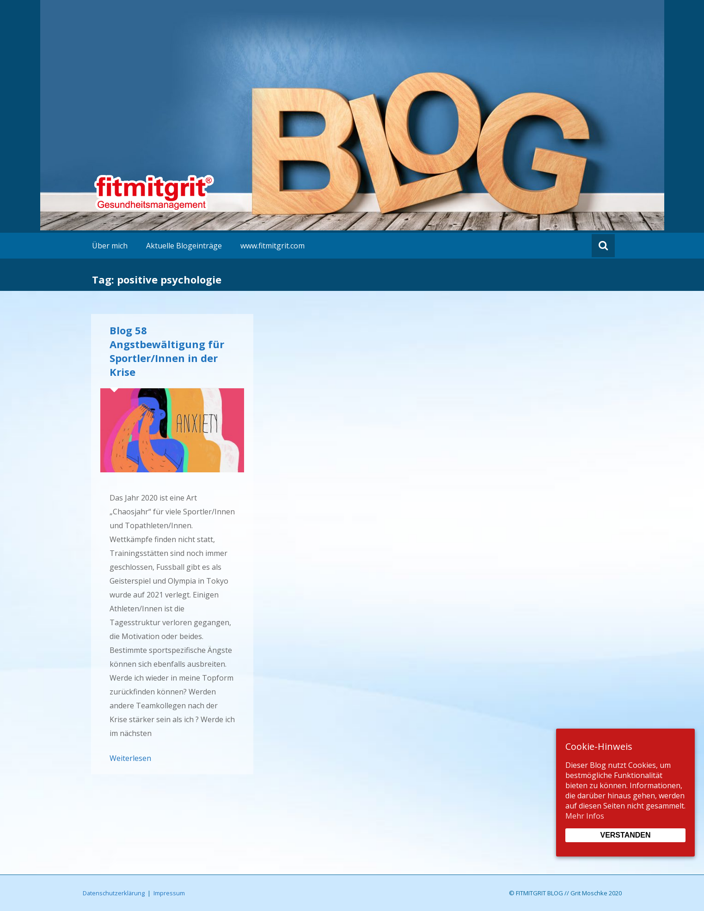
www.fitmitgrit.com (272, 246)
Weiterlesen (130, 758)
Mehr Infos (584, 816)
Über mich (110, 246)
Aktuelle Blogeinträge (184, 246)
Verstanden (625, 835)
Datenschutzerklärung (114, 893)
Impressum (169, 893)
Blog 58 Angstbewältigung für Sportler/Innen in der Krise (167, 351)
